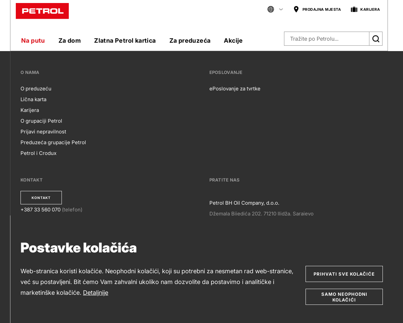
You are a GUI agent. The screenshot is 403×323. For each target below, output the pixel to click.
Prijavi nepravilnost (43, 131)
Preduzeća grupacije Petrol (53, 142)
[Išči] (375, 39)
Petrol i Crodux (38, 153)
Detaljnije (95, 292)
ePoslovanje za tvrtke (234, 88)
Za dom (69, 40)
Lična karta (33, 99)
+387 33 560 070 (41, 209)
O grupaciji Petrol (41, 121)
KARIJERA (365, 9)
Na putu (33, 40)
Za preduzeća (190, 40)
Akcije (233, 40)
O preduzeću (36, 88)
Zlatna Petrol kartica (125, 40)
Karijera (30, 110)
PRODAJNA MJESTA (317, 9)
